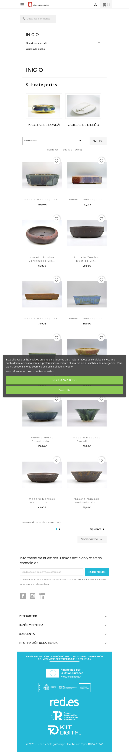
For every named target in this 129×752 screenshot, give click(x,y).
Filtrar (98, 140)
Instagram (32, 596)
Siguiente (98, 529)
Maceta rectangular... (42, 199)
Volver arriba (92, 539)
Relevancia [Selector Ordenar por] (53, 141)
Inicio (32, 34)
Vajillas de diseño (35, 49)
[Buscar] (38, 19)
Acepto (64, 389)
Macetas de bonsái (36, 43)
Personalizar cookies (41, 371)
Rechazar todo (64, 380)
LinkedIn (42, 596)
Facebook (23, 596)
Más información (16, 371)
